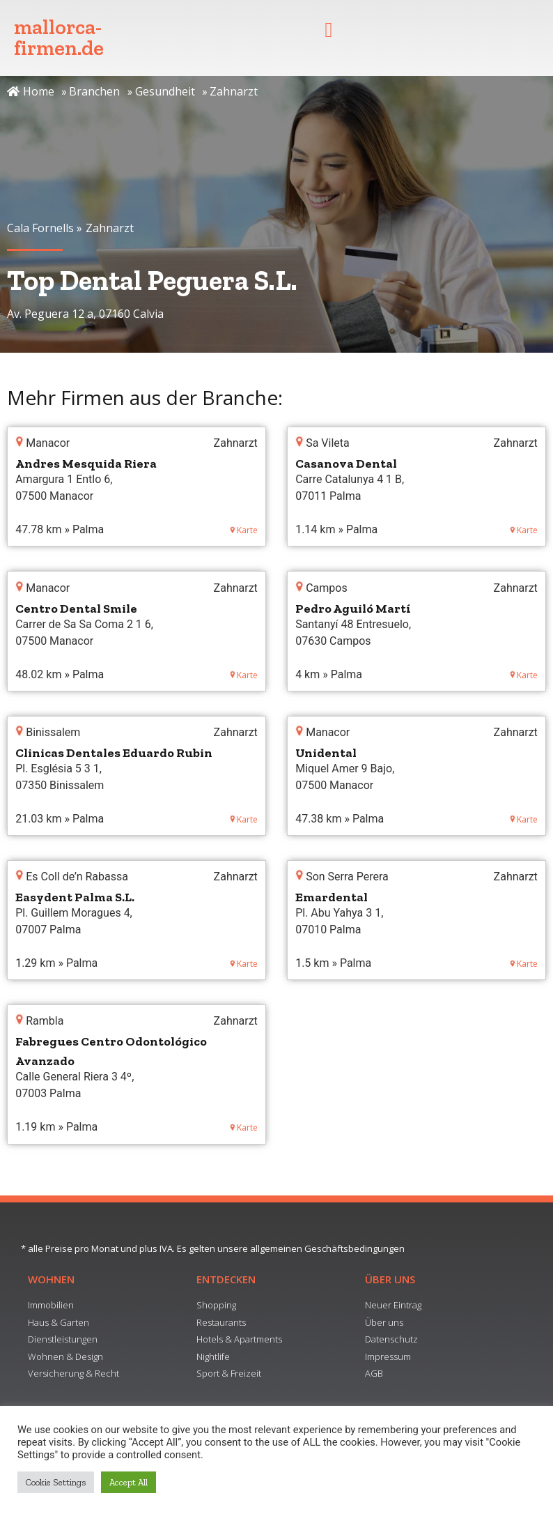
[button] (329, 29)
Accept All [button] (128, 1482)
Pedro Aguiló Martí (353, 608)
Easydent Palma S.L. (74, 897)
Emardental (331, 897)
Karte (244, 530)
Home (30, 91)
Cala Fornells (40, 228)
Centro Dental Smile (76, 608)
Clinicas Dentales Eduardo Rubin (113, 752)
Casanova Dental (346, 463)
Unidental (326, 752)
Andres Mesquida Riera (86, 463)
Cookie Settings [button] (56, 1482)
